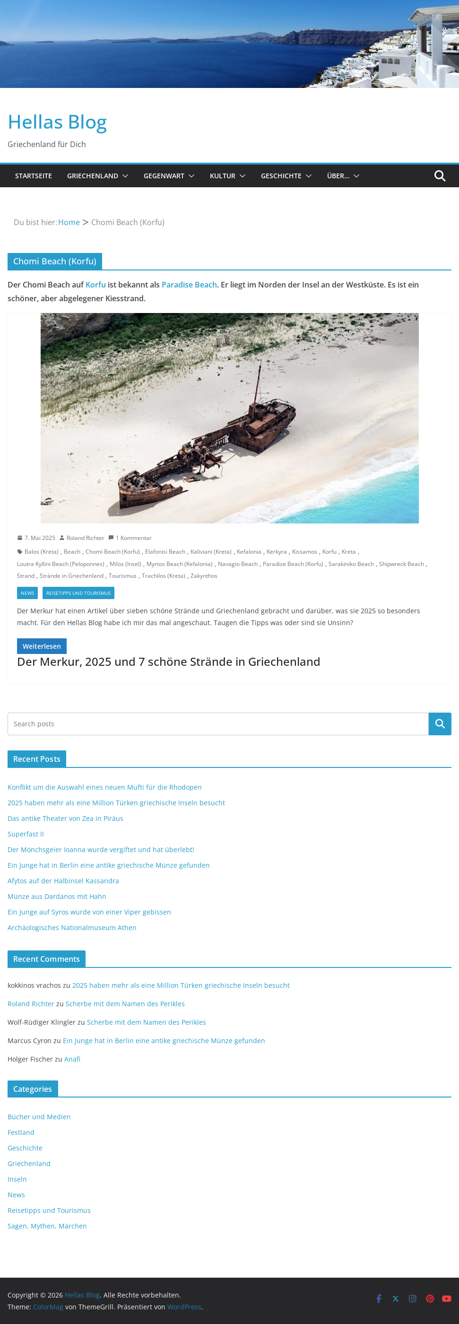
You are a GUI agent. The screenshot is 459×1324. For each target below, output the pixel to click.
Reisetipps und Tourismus (78, 593)
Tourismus (123, 576)
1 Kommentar (130, 538)
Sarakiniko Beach (351, 564)
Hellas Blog (57, 121)
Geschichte (281, 175)
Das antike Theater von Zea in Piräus (65, 818)
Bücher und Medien (39, 1116)
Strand (26, 576)
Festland (21, 1132)
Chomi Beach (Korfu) (113, 552)
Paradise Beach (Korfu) (293, 564)
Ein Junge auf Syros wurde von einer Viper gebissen (89, 911)
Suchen (440, 723)
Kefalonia (249, 552)
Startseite (33, 175)
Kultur (222, 175)
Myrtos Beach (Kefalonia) (180, 564)
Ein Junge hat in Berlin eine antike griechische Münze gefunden (109, 865)
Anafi (72, 1058)
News (27, 593)
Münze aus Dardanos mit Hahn (57, 896)
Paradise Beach (189, 284)
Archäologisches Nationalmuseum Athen (72, 927)
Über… (338, 175)
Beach (72, 552)
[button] (123, 176)
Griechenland (92, 175)
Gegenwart (164, 175)
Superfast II (26, 833)
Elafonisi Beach (165, 552)
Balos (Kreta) (42, 552)
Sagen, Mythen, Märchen (47, 1225)
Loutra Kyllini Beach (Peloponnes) (60, 564)
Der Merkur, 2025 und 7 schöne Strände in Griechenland (168, 661)
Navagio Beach (238, 564)
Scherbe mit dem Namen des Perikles (125, 1003)
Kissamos (304, 552)
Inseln (17, 1179)
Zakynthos (204, 576)
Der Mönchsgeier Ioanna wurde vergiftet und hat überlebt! (101, 849)
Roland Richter (85, 538)
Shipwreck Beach (401, 564)
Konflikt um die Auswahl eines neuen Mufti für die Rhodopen (105, 787)
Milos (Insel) (125, 564)
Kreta (349, 552)
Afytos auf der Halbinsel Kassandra (63, 880)
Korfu (96, 284)
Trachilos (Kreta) (163, 576)
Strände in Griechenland (72, 576)
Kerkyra (277, 552)
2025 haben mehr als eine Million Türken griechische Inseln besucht (116, 802)
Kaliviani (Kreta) (211, 552)
